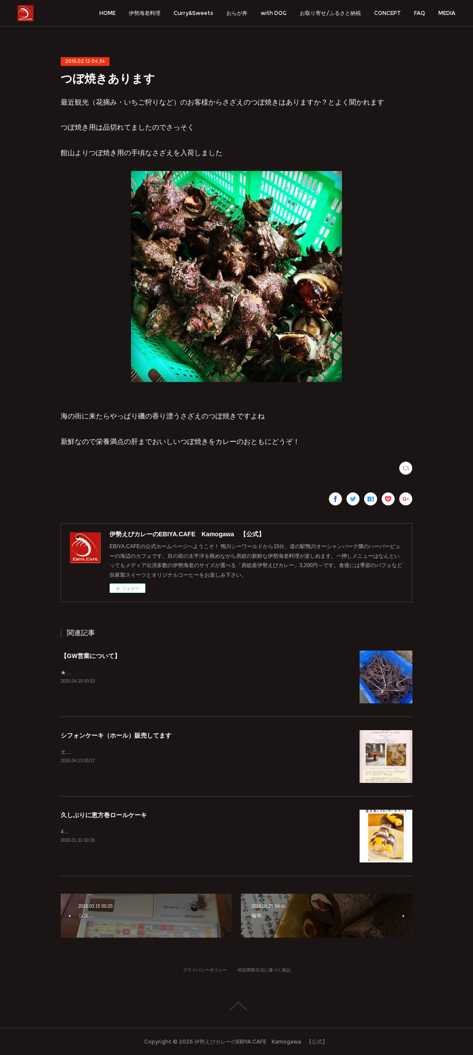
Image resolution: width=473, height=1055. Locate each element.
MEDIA (446, 13)
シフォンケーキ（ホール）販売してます (116, 735)
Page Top (236, 1006)
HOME (107, 13)
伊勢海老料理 (144, 13)
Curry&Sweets (193, 13)
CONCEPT (387, 13)
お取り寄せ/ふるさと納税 (330, 13)
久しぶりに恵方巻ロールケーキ (104, 815)
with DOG (274, 13)
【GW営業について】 (90, 655)
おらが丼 (236, 13)
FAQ (419, 13)
